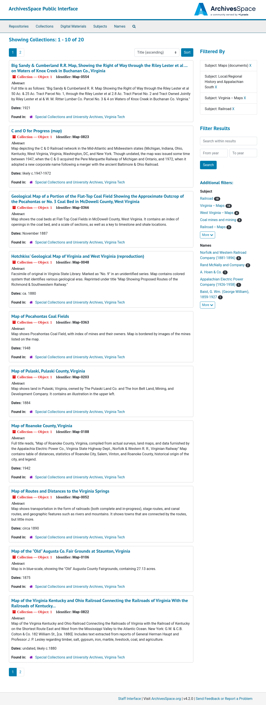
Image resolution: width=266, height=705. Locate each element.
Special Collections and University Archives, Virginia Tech (80, 117)
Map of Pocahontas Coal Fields (40, 316)
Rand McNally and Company (225, 265)
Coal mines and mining (221, 220)
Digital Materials (73, 26)
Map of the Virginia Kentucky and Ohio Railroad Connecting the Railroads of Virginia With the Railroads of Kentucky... (99, 603)
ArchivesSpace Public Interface (43, 8)
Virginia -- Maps (216, 205)
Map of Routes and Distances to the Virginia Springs (60, 491)
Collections (45, 26)
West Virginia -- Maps (219, 213)
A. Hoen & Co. (213, 272)
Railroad (210, 198)
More (207, 235)
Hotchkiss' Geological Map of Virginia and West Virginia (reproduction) (77, 256)
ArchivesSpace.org (166, 699)
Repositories (19, 26)
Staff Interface (129, 699)
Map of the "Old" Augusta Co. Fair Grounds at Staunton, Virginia (70, 551)
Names (120, 26)
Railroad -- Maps (215, 227)
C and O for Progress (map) (36, 131)
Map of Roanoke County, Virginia (41, 426)
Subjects (100, 26)
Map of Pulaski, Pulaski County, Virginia (48, 371)
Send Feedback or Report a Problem (224, 699)
